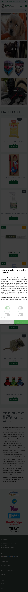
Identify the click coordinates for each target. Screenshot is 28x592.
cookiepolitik (11, 292)
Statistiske (20, 311)
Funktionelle (7, 311)
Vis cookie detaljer (5, 317)
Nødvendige (7, 305)
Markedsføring (20, 305)
